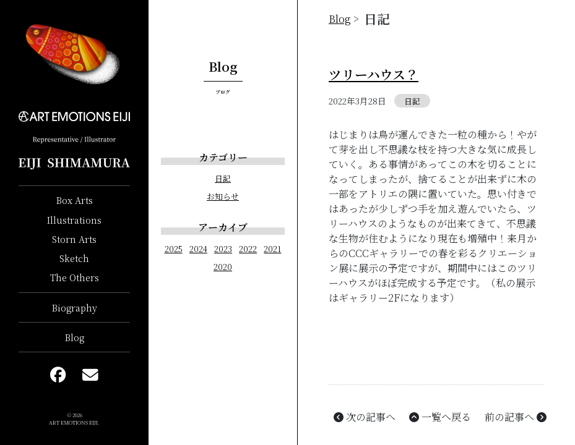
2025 (174, 249)
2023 (223, 249)
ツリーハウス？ (373, 74)
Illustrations (74, 219)
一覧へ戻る (439, 417)
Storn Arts (74, 238)
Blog (74, 337)
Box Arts (74, 199)
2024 (198, 249)
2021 (272, 249)
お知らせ (223, 196)
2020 (223, 267)
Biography (74, 307)
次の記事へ (363, 417)
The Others (74, 277)
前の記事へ (514, 417)
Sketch (74, 258)
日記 (223, 178)
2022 (248, 249)
